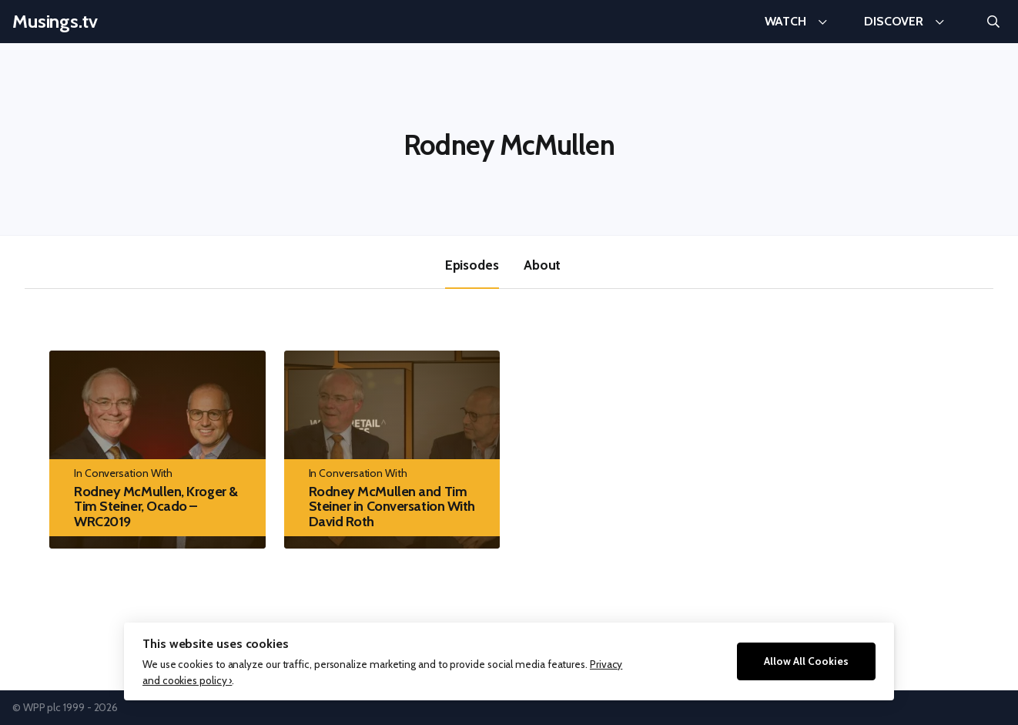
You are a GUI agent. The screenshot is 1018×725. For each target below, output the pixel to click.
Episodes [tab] (472, 265)
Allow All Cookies (806, 661)
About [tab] (542, 265)
